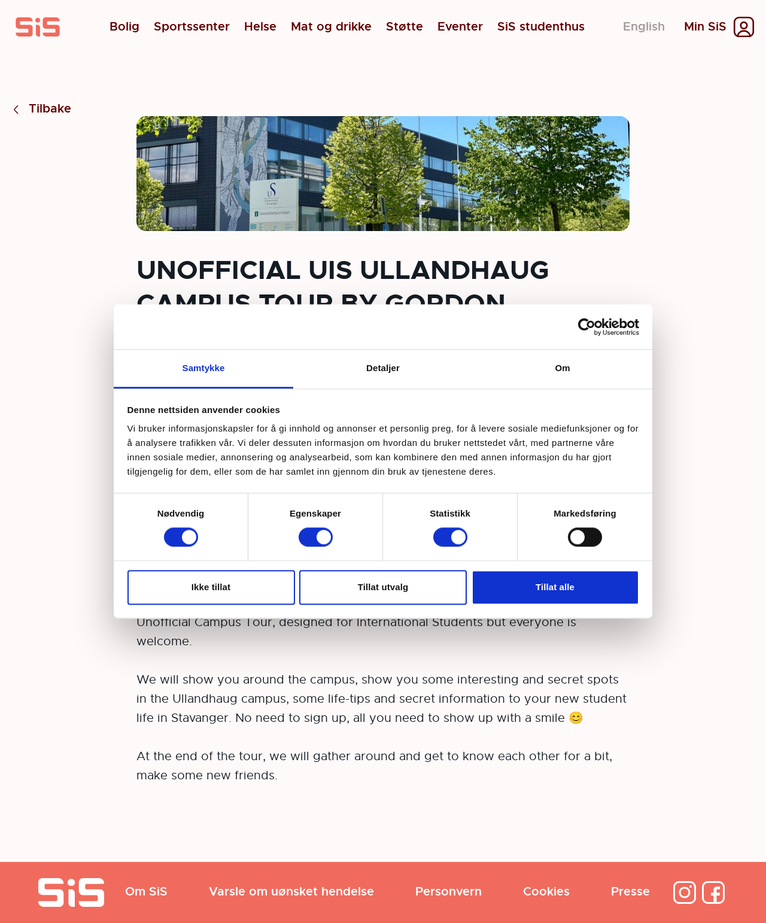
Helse (260, 27)
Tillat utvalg (383, 587)
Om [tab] (562, 368)
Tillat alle (555, 587)
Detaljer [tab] (383, 368)
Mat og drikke (331, 27)
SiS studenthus (541, 27)
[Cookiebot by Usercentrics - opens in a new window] (586, 327)
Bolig (124, 27)
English (644, 26)
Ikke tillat (211, 587)
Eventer (460, 27)
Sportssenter (192, 27)
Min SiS (705, 27)
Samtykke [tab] (204, 368)
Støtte (404, 27)
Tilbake (40, 109)
